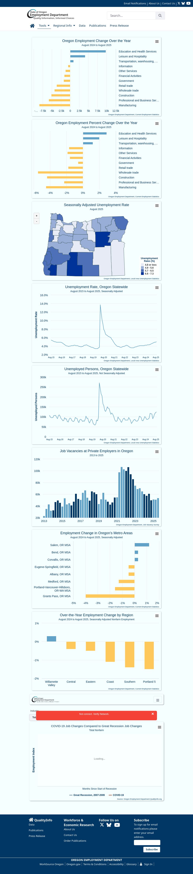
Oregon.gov (73, 864)
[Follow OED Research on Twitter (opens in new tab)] (179, 4)
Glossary (131, 864)
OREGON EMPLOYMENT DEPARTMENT (96, 860)
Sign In (145, 864)
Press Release (37, 836)
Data (31, 824)
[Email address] (147, 842)
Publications (36, 830)
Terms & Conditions (94, 864)
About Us (154, 3)
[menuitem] (32, 25)
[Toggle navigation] (158, 699)
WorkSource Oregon (52, 864)
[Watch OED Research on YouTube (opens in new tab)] (188, 4)
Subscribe (141, 820)
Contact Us (168, 3)
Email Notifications (135, 3)
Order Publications (75, 840)
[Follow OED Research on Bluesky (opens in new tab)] (183, 4)
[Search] (131, 16)
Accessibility (116, 864)
